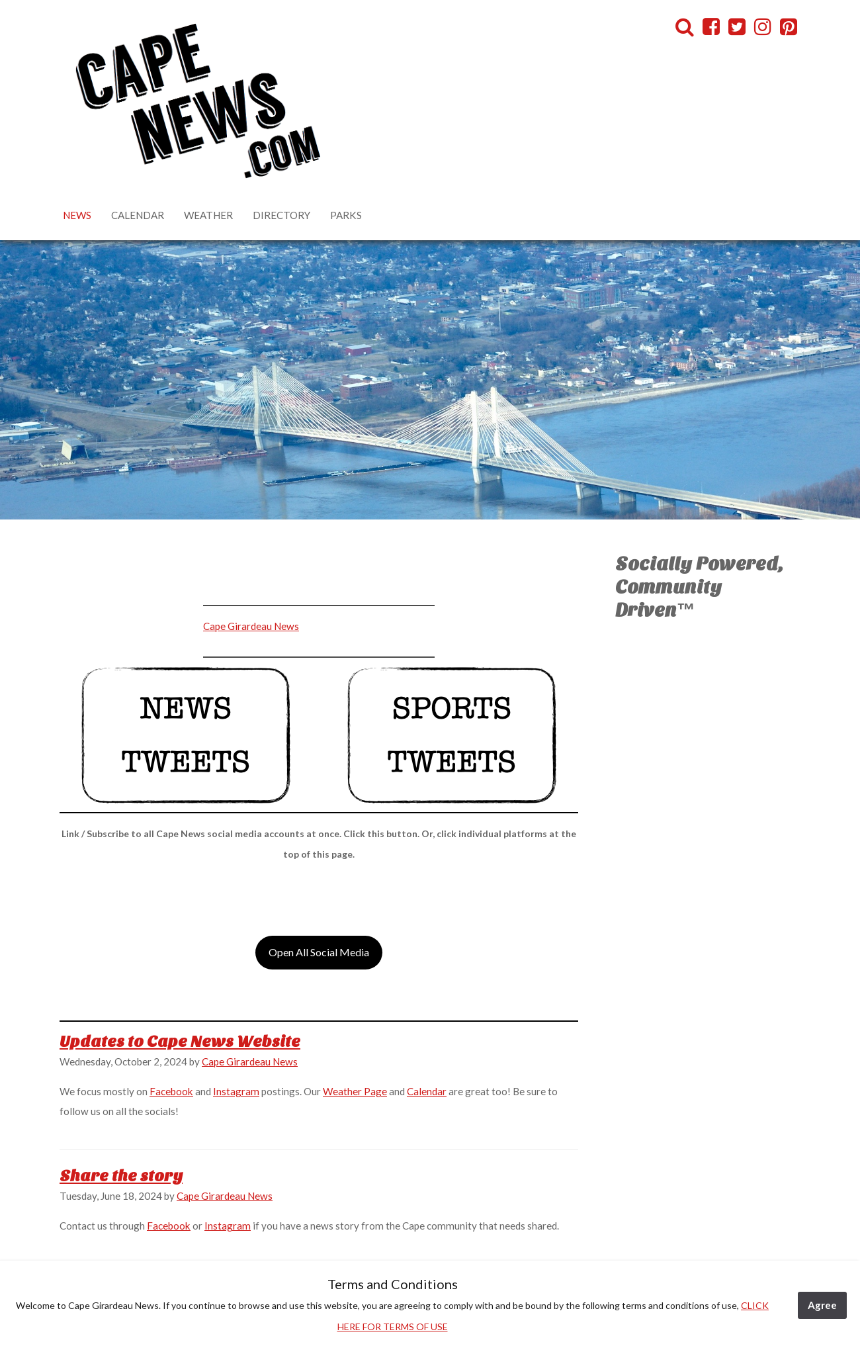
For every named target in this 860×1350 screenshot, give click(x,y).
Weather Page (355, 1091)
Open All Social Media (319, 952)
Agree (822, 1305)
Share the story (121, 1176)
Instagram (236, 1091)
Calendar (137, 215)
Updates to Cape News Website (180, 1041)
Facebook (171, 1091)
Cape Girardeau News (251, 626)
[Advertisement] (215, 574)
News (77, 215)
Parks (346, 215)
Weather (208, 215)
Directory (281, 215)
